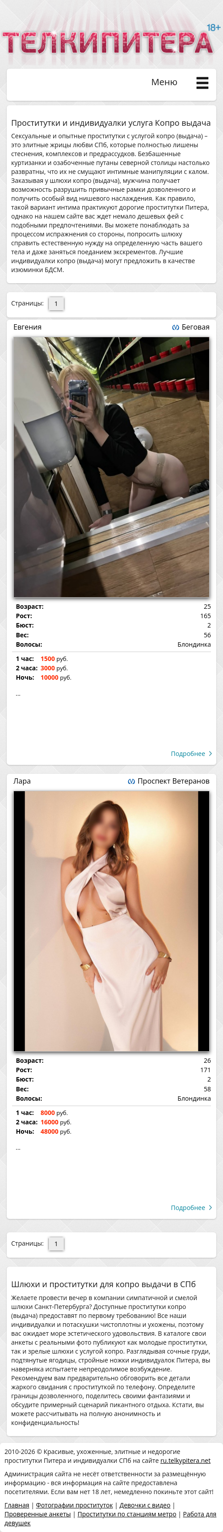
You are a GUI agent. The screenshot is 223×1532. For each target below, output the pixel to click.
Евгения (27, 327)
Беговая (196, 327)
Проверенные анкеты (37, 1514)
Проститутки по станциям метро (127, 1514)
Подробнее (188, 753)
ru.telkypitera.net (185, 1460)
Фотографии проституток (74, 1505)
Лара (22, 781)
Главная (16, 1505)
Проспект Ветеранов (174, 781)
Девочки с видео (145, 1505)
